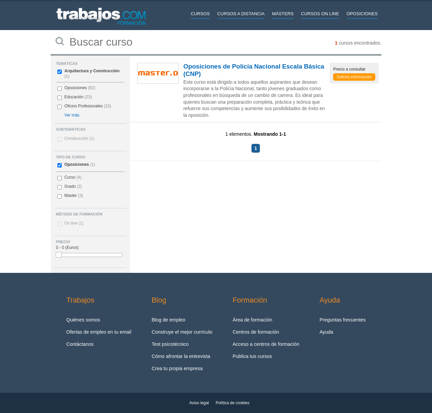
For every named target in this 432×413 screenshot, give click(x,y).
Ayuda (326, 332)
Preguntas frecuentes (343, 319)
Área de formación (252, 319)
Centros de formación (256, 332)
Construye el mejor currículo (182, 332)
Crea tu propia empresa (177, 368)
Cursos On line (320, 13)
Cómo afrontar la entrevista (181, 356)
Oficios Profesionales (83, 106)
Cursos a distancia (241, 13)
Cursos (200, 13)
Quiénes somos (83, 319)
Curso (69, 177)
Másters (283, 13)
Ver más (71, 115)
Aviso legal (199, 403)
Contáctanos (79, 344)
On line (73, 223)
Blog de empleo (168, 319)
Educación (73, 97)
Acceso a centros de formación (266, 344)
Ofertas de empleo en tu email (98, 332)
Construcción (79, 138)
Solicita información (354, 77)
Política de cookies (232, 403)
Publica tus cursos (252, 356)
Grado (70, 186)
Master (70, 195)
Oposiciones (362, 13)
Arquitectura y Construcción (91, 71)
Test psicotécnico (170, 344)
